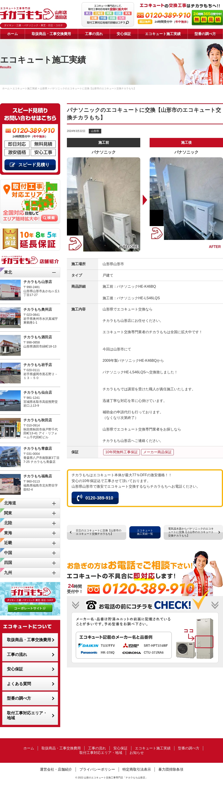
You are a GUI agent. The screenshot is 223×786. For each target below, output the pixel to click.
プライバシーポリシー (97, 769)
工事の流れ (94, 34)
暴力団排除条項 (170, 769)
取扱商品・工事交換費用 (51, 34)
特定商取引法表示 (136, 769)
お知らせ (137, 753)
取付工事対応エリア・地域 (27, 715)
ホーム (12, 34)
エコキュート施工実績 (163, 34)
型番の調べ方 (205, 34)
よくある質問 (19, 684)
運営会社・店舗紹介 (56, 769)
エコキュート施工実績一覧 (145, 532)
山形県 (95, 131)
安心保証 (124, 34)
